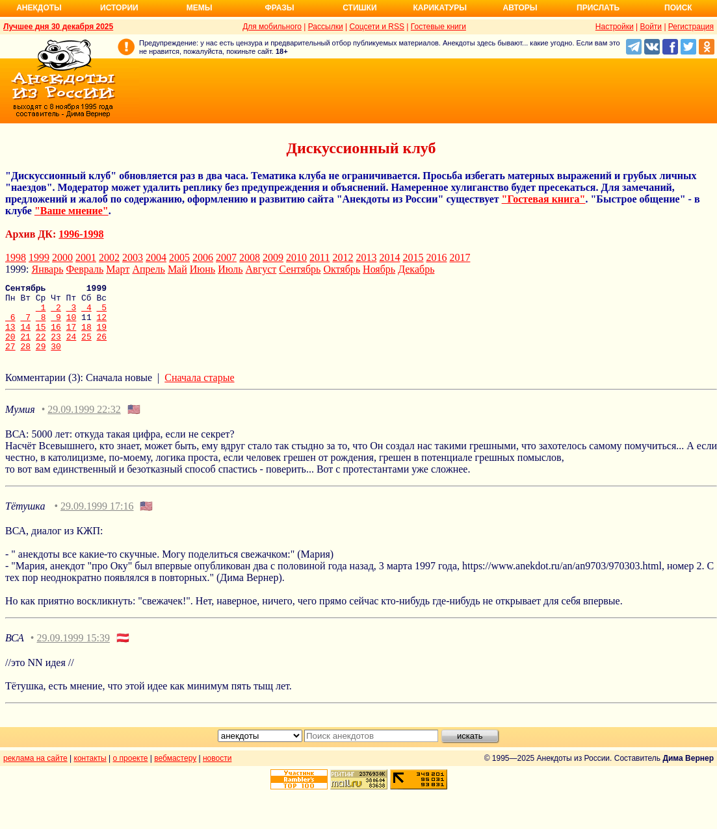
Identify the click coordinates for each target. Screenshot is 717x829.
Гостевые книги (438, 26)
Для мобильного (272, 26)
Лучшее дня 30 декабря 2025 (58, 26)
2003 (132, 257)
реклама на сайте (35, 771)
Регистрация (691, 26)
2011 (319, 257)
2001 (85, 257)
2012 (342, 257)
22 (41, 348)
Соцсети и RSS (376, 26)
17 (71, 336)
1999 (39, 257)
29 (41, 359)
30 (56, 359)
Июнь (202, 269)
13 (10, 336)
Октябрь (341, 269)
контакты (90, 771)
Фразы (279, 7)
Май (177, 269)
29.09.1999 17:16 (96, 519)
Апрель (148, 269)
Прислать (598, 7)
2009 (273, 257)
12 (102, 324)
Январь (47, 269)
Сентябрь (299, 269)
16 (56, 336)
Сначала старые (199, 391)
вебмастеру (175, 771)
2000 (62, 257)
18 (86, 336)
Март (117, 269)
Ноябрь (379, 269)
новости (217, 771)
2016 (436, 257)
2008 (249, 257)
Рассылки (325, 26)
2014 (389, 257)
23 (56, 348)
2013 (366, 257)
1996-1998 (81, 234)
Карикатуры (440, 7)
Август (261, 269)
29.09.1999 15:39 (72, 651)
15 (41, 336)
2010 (296, 257)
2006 (202, 257)
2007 (226, 257)
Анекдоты (39, 7)
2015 (412, 257)
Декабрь (416, 269)
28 (25, 359)
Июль (230, 269)
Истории (119, 7)
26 (102, 348)
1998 (15, 257)
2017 (459, 257)
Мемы (200, 7)
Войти (651, 26)
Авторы (520, 7)
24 (71, 348)
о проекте (130, 771)
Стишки (359, 7)
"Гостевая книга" (544, 198)
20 (10, 348)
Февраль (84, 269)
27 (10, 359)
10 (71, 324)
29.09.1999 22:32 (83, 422)
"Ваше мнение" (71, 210)
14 (25, 336)
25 (86, 348)
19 (102, 336)
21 (25, 348)
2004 (156, 257)
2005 (179, 257)
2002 (109, 257)
